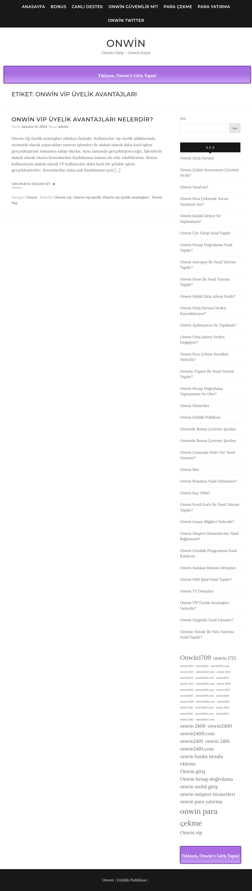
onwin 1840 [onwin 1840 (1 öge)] (187, 701)
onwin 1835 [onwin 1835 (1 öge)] (187, 683)
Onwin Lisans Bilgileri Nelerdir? (207, 521)
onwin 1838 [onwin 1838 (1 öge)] (223, 683)
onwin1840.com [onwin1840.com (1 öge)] (205, 701)
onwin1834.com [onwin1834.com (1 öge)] (204, 677)
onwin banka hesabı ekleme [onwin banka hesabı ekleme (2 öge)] (201, 760)
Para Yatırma (214, 6)
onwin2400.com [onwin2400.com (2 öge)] (197, 733)
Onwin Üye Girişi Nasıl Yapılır (205, 233)
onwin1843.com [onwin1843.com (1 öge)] (205, 719)
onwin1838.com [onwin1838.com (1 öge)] (204, 690)
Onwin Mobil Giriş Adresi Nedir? (208, 296)
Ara (183, 118)
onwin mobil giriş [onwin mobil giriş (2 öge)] (199, 787)
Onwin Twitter (126, 20)
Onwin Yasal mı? (194, 187)
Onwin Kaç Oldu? (195, 493)
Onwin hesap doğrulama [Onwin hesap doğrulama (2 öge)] (206, 779)
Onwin (126, 43)
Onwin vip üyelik (87, 197)
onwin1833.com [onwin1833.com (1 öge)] (205, 672)
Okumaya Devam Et (33, 184)
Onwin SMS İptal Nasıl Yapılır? (206, 579)
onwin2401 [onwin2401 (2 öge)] (191, 741)
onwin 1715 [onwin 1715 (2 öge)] (224, 658)
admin (63, 126)
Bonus (58, 6)
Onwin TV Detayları (197, 591)
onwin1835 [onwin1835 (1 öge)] (222, 677)
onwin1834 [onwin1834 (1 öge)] (186, 677)
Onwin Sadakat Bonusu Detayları (208, 568)
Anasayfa (33, 6)
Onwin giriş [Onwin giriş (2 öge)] (192, 771)
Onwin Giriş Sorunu (197, 158)
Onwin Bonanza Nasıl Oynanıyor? (208, 481)
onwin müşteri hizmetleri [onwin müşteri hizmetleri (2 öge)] (207, 794)
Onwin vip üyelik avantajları (126, 197)
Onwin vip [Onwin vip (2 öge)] (191, 832)
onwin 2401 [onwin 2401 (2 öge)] (217, 741)
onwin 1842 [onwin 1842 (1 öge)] (222, 707)
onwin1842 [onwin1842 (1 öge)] (186, 713)
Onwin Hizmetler (195, 405)
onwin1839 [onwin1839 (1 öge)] (186, 695)
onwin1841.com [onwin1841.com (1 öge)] (204, 707)
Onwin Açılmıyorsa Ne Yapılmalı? (208, 325)
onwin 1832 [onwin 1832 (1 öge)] (187, 666)
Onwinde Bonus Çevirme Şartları (208, 429)
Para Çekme (178, 6)
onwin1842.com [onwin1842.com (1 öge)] (204, 713)
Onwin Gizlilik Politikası (200, 417)
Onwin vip (62, 197)
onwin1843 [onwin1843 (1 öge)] (222, 713)
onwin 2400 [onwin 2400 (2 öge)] (192, 726)
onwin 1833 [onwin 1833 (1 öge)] (187, 672)
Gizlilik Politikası (131, 880)
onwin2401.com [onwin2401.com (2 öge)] (197, 749)
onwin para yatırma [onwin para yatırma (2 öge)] (201, 802)
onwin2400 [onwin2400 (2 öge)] (220, 726)
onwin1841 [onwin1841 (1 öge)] (223, 701)
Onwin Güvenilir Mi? (133, 6)
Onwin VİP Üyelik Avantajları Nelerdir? (82, 119)
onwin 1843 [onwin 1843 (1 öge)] (187, 719)
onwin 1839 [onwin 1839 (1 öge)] (223, 690)
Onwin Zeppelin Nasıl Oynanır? (207, 620)
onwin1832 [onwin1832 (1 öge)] (202, 666)
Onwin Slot (189, 469)
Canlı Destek (87, 6)
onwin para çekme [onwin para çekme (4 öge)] (199, 816)
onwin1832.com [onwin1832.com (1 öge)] (220, 666)
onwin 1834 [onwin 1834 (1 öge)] (223, 672)
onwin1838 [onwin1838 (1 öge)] (186, 690)
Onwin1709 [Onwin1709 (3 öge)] (195, 658)
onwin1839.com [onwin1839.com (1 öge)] (204, 695)
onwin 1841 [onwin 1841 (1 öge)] (186, 707)
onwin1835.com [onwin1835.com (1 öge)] (205, 683)
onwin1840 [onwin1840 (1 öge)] (222, 695)
